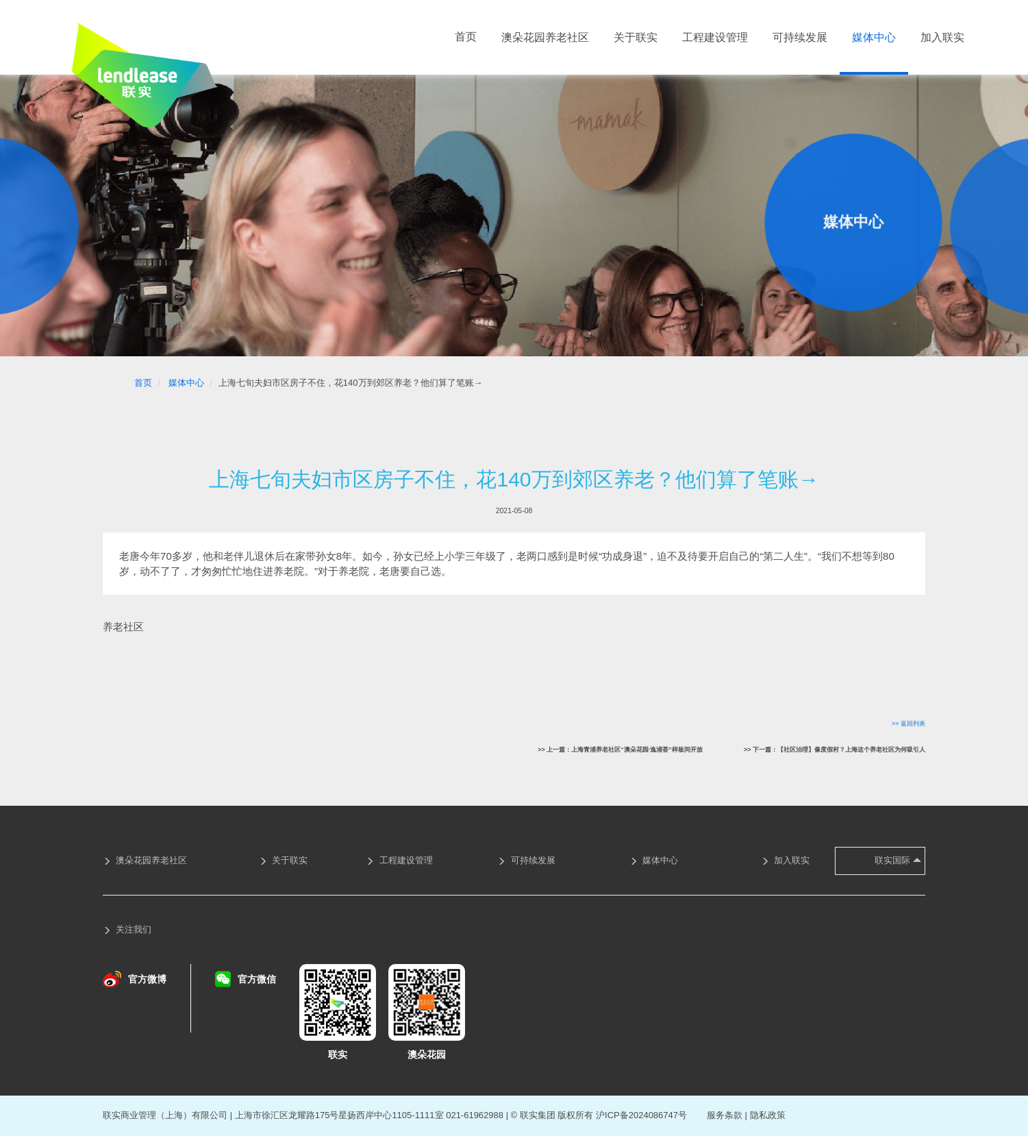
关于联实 (635, 37)
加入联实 (942, 37)
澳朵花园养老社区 (545, 37)
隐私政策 (768, 1115)
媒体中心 (874, 37)
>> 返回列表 (908, 723)
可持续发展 (800, 37)
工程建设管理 (715, 37)
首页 (466, 36)
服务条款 (724, 1115)
